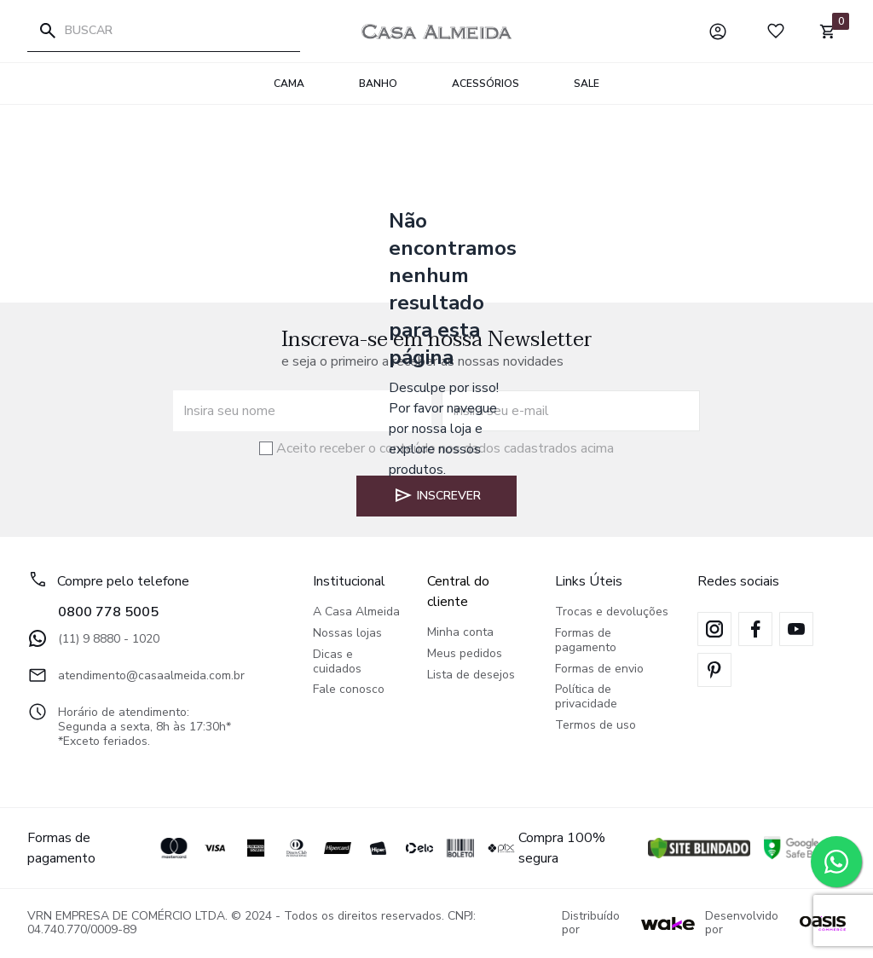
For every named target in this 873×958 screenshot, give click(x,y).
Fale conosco (348, 690)
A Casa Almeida (356, 612)
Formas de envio (599, 669)
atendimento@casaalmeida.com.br (136, 675)
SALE (586, 83)
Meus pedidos (464, 654)
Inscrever (437, 495)
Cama (289, 83)
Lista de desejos (471, 675)
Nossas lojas (347, 633)
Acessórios (485, 83)
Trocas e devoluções (611, 612)
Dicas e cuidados (337, 662)
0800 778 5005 (108, 612)
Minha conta (460, 633)
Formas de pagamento (585, 640)
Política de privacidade (586, 697)
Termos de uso (595, 725)
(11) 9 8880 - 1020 (93, 638)
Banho (378, 83)
